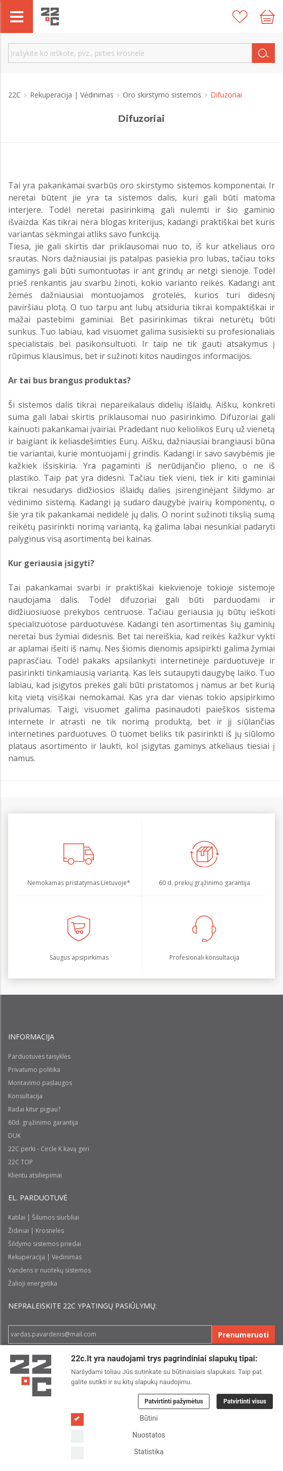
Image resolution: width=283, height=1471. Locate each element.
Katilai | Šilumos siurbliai (43, 1217)
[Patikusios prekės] (239, 16)
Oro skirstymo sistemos (163, 95)
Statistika (117, 1452)
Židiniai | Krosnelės (36, 1230)
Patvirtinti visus (244, 1401)
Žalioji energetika (32, 1283)
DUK (14, 1135)
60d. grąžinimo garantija (43, 1122)
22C (15, 95)
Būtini (114, 1418)
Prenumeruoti (243, 1334)
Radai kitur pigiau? (34, 1109)
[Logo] (30, 1375)
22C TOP (20, 1162)
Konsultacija (25, 1096)
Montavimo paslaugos (40, 1082)
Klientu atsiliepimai (35, 1175)
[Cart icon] (267, 16)
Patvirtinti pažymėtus (174, 1401)
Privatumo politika (34, 1069)
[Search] (263, 53)
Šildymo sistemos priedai (44, 1243)
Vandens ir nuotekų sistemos (49, 1270)
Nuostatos (118, 1435)
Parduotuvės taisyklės (39, 1056)
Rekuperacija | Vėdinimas (73, 95)
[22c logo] (50, 16)
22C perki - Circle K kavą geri (48, 1149)
